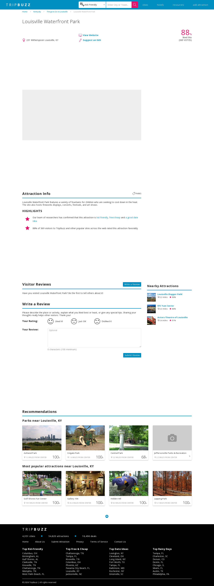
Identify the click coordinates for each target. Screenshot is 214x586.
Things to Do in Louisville (57, 11)
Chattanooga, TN (31, 568)
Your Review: (30, 329)
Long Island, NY (117, 559)
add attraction (200, 4)
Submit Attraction (60, 541)
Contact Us (120, 541)
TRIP (18, 5)
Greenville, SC (116, 574)
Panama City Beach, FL (78, 568)
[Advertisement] (107, 66)
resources (178, 4)
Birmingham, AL (30, 556)
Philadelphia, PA (161, 574)
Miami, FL (158, 568)
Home (24, 11)
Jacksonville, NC (74, 574)
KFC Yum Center (166, 305)
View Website (90, 35)
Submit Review (132, 355)
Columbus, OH (29, 553)
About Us (40, 541)
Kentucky (37, 11)
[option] (81, 115)
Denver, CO (159, 559)
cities (145, 4)
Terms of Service (99, 541)
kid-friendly (102, 217)
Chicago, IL (158, 565)
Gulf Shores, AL (30, 559)
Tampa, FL (71, 556)
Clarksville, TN (29, 562)
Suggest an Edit (92, 40)
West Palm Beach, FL (33, 574)
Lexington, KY (116, 553)
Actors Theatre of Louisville (173, 317)
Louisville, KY (72, 571)
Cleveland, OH (116, 556)
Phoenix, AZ (72, 565)
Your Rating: (30, 321)
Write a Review (132, 284)
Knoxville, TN (29, 565)
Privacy (80, 541)
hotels (160, 4)
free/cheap (114, 217)
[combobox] (92, 4)
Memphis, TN (29, 571)
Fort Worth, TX (117, 562)
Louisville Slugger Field (170, 294)
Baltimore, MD (117, 568)
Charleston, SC (160, 556)
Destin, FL (158, 562)
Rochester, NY (116, 571)
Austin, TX (158, 571)
